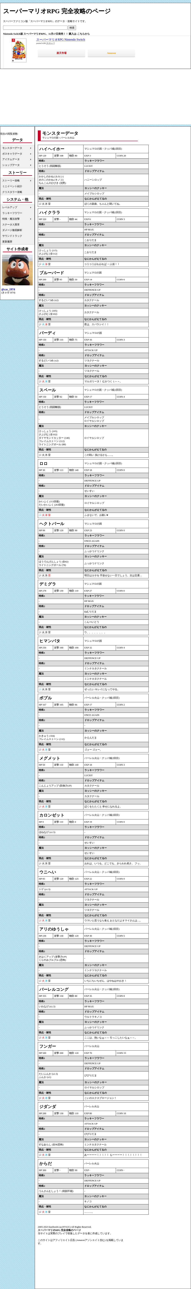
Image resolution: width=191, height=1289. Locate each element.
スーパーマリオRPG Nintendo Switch (60, 39)
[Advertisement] (95, 97)
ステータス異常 (11, 224)
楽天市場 (61, 53)
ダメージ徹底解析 (12, 230)
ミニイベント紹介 (12, 186)
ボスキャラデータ (12, 153)
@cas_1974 (8, 289)
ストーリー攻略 (11, 180)
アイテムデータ (11, 159)
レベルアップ (9, 207)
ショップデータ (11, 165)
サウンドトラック (12, 236)
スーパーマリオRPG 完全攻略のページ (57, 11)
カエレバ (50, 43)
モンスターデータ (12, 148)
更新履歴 (7, 241)
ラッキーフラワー (12, 213)
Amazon (111, 53)
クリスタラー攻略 (12, 192)
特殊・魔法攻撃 (11, 219)
